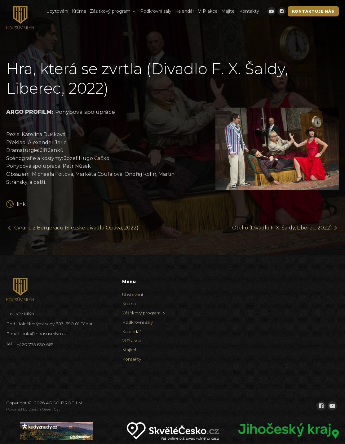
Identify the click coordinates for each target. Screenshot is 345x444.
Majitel (228, 11)
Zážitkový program (113, 11)
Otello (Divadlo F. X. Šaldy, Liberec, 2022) (282, 228)
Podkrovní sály (155, 11)
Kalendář (184, 11)
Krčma (79, 11)
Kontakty (249, 11)
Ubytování (57, 11)
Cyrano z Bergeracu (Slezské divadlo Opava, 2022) (76, 228)
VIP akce (208, 11)
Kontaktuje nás (313, 11)
